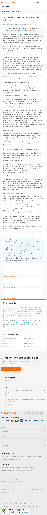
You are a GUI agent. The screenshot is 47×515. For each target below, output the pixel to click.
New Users (29, 470)
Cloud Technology (28, 343)
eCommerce (5, 459)
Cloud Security (7, 343)
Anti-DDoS (23, 456)
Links (37, 503)
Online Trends (27, 341)
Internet (5, 341)
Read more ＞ (34, 30)
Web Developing (6, 482)
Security (20, 459)
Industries (24, 479)
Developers (31, 479)
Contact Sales (17, 383)
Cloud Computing (28, 338)
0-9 (6, 493)
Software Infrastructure (8, 470)
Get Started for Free (11, 369)
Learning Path (21, 470)
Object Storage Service (34, 456)
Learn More (7, 276)
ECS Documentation (15, 467)
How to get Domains (28, 467)
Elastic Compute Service (8, 456)
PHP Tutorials (22, 482)
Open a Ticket (9, 395)
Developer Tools (8, 346)
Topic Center (5, 479)
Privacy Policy (18, 503)
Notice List (31, 503)
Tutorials (14, 482)
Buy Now (14, 276)
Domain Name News (29, 346)
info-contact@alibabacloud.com (23, 322)
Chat (6, 383)
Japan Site (4, 467)
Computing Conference (10, 338)
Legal (25, 503)
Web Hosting (13, 459)
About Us (10, 503)
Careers (3, 503)
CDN (18, 456)
